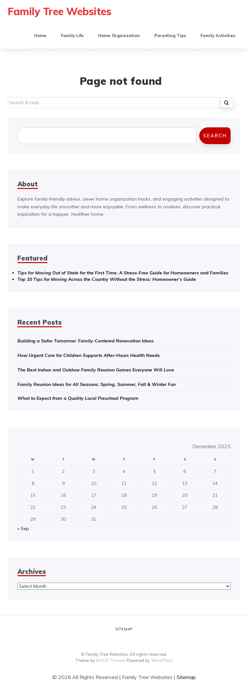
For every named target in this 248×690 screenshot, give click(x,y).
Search (215, 136)
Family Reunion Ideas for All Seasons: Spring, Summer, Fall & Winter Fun (96, 384)
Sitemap (124, 629)
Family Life (72, 35)
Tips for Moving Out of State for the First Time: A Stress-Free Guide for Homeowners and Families (122, 273)
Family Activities (218, 35)
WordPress (162, 660)
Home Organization (119, 35)
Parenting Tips (170, 35)
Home (40, 35)
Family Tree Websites (59, 11)
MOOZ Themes (110, 660)
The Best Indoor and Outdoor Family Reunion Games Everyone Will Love (95, 370)
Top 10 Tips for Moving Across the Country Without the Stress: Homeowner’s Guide (106, 279)
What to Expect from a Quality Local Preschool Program (78, 398)
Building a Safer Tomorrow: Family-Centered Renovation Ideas (85, 341)
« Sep (23, 528)
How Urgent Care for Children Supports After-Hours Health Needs (88, 355)
